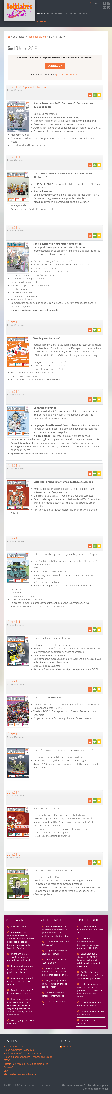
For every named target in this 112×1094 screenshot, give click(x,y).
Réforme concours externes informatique (53, 994)
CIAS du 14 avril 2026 (21, 927)
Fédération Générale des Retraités (22, 1053)
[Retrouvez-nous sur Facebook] (104, 3)
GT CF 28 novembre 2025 (53, 1003)
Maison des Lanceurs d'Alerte (20, 1074)
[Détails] (99, 95)
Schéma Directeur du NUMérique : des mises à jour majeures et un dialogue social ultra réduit (55, 931)
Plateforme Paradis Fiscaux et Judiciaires (26, 1064)
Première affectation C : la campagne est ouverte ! (20, 992)
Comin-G (8, 1067)
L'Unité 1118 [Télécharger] (13, 322)
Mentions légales (97, 1085)
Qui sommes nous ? (73, 1085)
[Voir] (95, 95)
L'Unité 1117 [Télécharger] (13, 391)
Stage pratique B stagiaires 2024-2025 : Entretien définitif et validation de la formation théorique (89, 960)
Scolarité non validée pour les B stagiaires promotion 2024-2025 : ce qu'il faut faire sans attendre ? (89, 990)
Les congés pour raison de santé (20, 1022)
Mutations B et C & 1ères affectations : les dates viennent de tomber (20, 957)
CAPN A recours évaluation (86, 1022)
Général (67, 1046)
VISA (6, 1070)
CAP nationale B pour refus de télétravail (89, 1004)
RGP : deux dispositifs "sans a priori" (54, 961)
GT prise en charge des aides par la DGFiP (55, 952)
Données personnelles (94, 1088)
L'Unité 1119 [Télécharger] (13, 227)
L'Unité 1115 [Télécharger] (13, 538)
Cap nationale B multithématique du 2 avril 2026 (90, 929)
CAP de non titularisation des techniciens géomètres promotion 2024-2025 (88, 943)
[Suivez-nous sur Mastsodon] (108, 3)
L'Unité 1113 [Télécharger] (13, 681)
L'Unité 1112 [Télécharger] (13, 734)
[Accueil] (19, 10)
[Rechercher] (92, 3)
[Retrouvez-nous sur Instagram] (108, 7)
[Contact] (96, 3)
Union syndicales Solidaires (19, 1050)
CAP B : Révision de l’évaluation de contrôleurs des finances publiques (90, 975)
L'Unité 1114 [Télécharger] (13, 621)
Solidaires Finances (14, 1046)
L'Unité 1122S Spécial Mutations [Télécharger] (26, 87)
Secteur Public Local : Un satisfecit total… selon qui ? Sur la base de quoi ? (55, 971)
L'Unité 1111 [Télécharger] (13, 792)
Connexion (55, 65)
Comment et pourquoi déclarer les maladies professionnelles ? (20, 969)
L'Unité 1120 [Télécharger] (14, 157)
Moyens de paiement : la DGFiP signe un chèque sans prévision (55, 983)
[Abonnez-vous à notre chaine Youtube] (104, 7)
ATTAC (7, 1060)
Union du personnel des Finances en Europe (28, 1057)
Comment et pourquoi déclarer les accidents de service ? (20, 981)
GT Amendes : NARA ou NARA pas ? (55, 943)
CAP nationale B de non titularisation (90, 1013)
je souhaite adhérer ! (67, 74)
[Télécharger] (90, 95)
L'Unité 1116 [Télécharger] (13, 465)
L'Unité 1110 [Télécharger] (13, 854)
